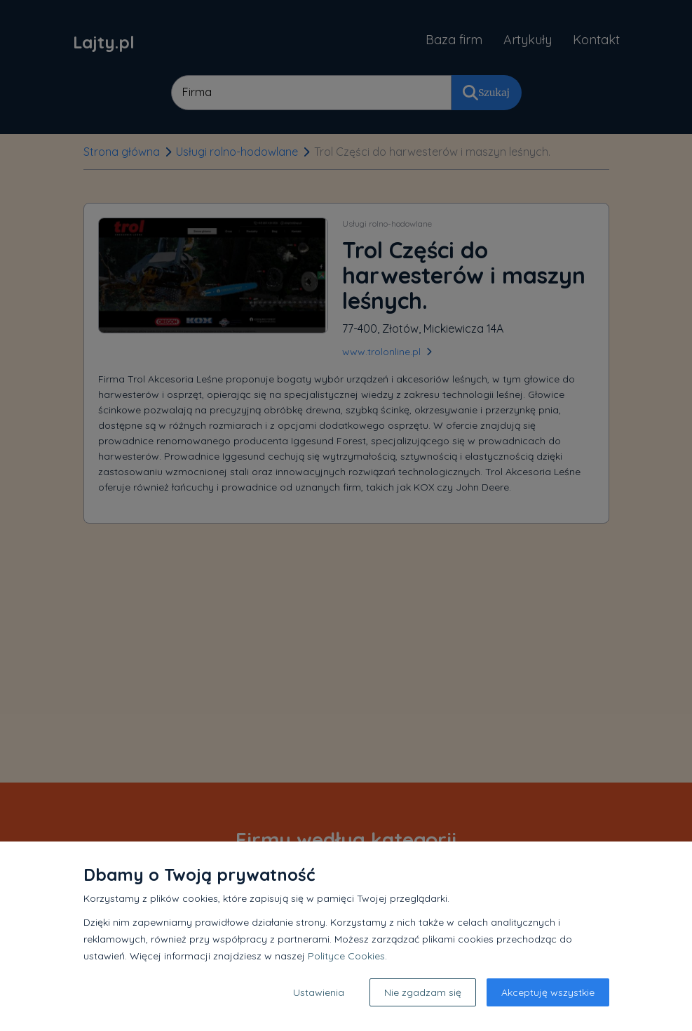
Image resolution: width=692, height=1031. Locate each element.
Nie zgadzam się (422, 992)
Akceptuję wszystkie (548, 992)
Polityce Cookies (346, 956)
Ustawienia (318, 992)
